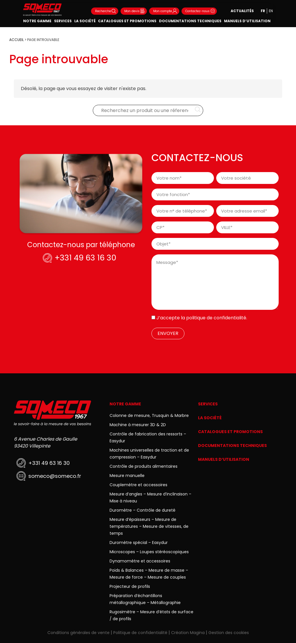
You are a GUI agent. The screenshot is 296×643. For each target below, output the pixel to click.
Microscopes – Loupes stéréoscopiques (149, 552)
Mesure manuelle (127, 475)
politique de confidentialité (216, 317)
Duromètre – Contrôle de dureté (142, 510)
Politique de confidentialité (140, 632)
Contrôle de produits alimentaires (143, 466)
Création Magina (188, 632)
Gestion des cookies (228, 632)
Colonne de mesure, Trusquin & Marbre (149, 415)
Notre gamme (37, 20)
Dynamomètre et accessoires (140, 561)
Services (63, 20)
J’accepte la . (202, 317)
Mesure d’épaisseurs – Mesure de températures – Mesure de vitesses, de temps (149, 526)
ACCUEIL (16, 39)
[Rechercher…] (198, 110)
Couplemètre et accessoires (138, 485)
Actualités (242, 10)
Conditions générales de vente (78, 632)
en (271, 10)
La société (85, 20)
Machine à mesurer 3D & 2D (138, 425)
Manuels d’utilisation (247, 20)
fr (263, 10)
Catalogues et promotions (127, 20)
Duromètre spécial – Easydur (139, 542)
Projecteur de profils (130, 586)
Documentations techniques (190, 20)
